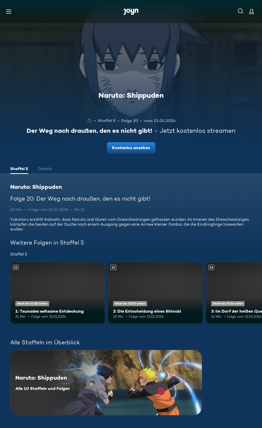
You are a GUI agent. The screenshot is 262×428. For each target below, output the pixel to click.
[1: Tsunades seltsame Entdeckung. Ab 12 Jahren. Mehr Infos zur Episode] (57, 293)
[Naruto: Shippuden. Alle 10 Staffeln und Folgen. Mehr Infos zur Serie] (106, 382)
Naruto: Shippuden (131, 95)
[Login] (251, 11)
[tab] (19, 169)
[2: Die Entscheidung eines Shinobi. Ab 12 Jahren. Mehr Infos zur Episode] (155, 293)
